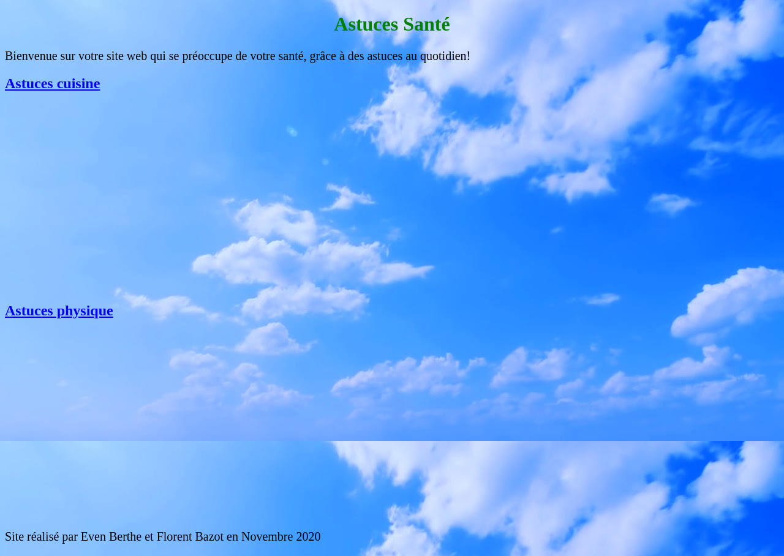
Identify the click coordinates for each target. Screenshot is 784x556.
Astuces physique (59, 310)
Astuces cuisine (52, 83)
